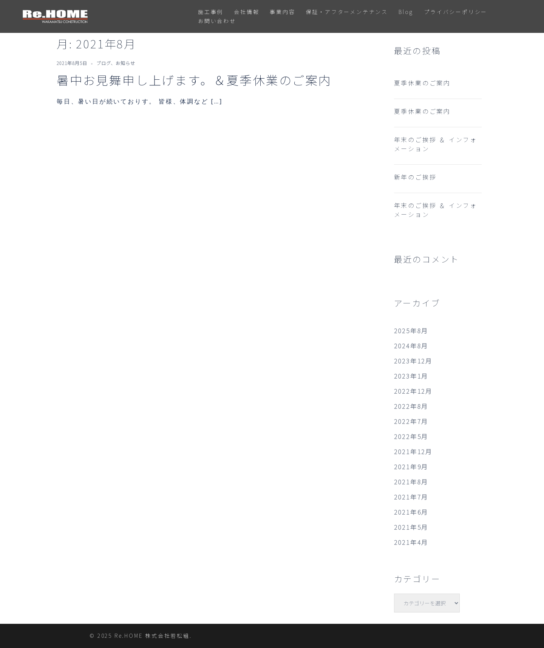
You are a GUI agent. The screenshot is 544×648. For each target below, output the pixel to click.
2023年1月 (411, 375)
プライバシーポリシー (455, 11)
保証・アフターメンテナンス (347, 11)
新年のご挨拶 (415, 176)
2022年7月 (411, 421)
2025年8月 (411, 330)
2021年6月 (411, 512)
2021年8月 (411, 481)
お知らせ (125, 63)
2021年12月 (413, 451)
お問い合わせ (217, 21)
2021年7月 (411, 496)
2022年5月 (411, 436)
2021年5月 (411, 527)
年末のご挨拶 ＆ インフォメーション (435, 144)
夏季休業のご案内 (422, 82)
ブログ (103, 63)
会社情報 (246, 11)
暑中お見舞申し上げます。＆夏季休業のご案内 (194, 79)
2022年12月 (413, 391)
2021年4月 (411, 542)
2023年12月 (413, 360)
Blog (406, 11)
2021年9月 (411, 466)
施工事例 (210, 11)
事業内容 (282, 11)
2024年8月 (411, 345)
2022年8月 (411, 406)
